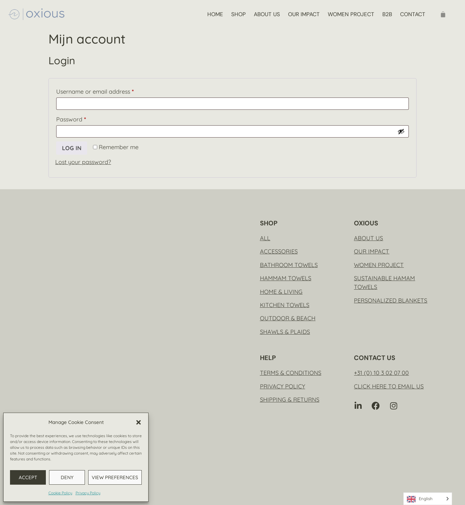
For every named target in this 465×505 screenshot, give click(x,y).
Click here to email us (389, 386)
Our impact (304, 14)
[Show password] (401, 131)
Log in (71, 148)
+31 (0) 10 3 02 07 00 (381, 372)
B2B (387, 14)
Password (83, 118)
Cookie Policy (60, 492)
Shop (238, 14)
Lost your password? (83, 162)
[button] (138, 422)
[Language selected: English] (427, 498)
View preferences (115, 477)
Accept (28, 477)
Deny (67, 477)
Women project (351, 14)
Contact (412, 14)
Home (215, 14)
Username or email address (107, 90)
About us (267, 14)
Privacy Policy (88, 492)
